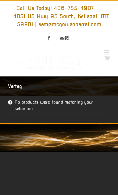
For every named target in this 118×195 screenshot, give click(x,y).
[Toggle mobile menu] (107, 52)
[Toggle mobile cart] (107, 58)
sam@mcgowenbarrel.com (69, 24)
